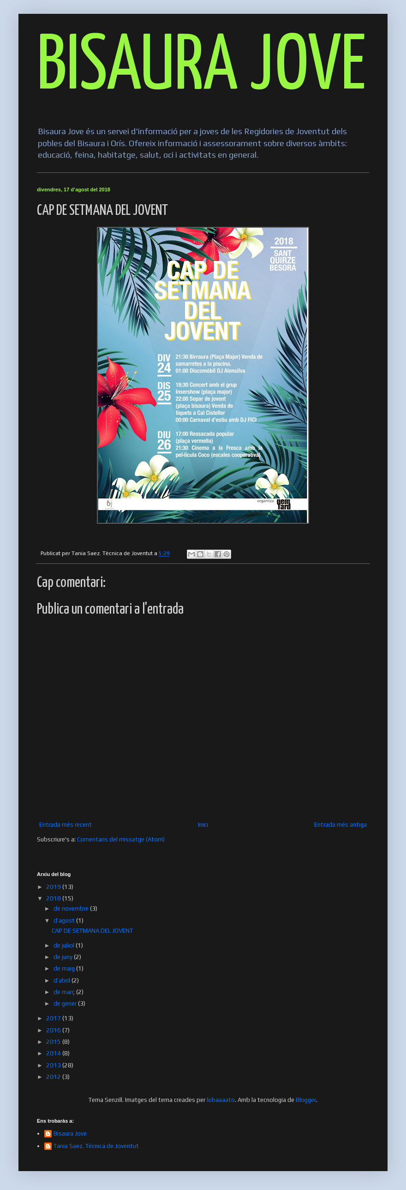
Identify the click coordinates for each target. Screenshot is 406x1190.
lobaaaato (221, 1099)
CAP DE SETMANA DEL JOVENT (92, 930)
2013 (54, 1065)
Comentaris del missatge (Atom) (121, 839)
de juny (64, 956)
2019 (54, 886)
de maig (65, 968)
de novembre (72, 908)
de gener (66, 1003)
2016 (54, 1030)
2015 (54, 1041)
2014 (54, 1053)
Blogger (306, 1099)
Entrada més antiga (340, 824)
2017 (54, 1018)
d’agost (65, 920)
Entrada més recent (65, 824)
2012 (54, 1076)
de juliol (65, 945)
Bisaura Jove (70, 1133)
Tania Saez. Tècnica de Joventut (96, 1146)
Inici (203, 824)
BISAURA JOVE (201, 67)
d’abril (63, 980)
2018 (54, 898)
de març (65, 992)
